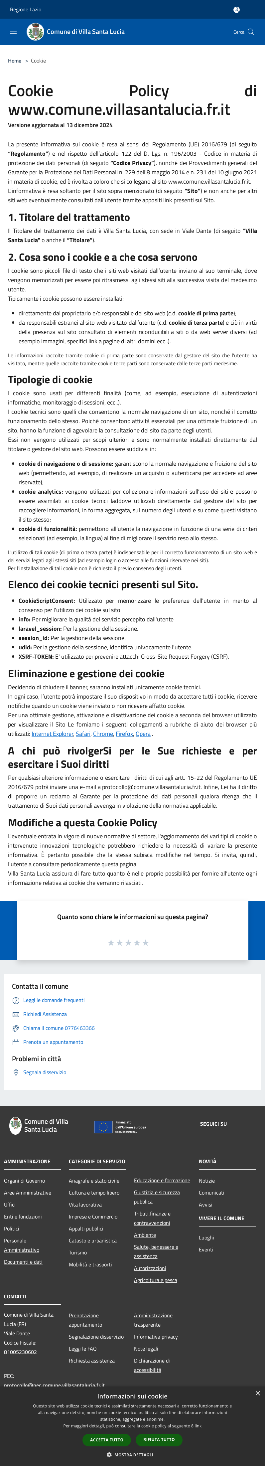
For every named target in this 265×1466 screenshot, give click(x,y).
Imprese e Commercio (93, 1217)
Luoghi (206, 1237)
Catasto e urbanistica (93, 1240)
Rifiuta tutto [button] (159, 1439)
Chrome (103, 733)
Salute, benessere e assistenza (156, 1251)
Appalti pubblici (86, 1228)
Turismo (78, 1252)
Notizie (207, 1181)
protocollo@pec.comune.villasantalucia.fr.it (54, 1385)
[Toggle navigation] (13, 31)
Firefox (124, 733)
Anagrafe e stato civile (94, 1181)
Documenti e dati (23, 1262)
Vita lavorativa (85, 1205)
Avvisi (205, 1205)
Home (14, 61)
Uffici (10, 1205)
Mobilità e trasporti (90, 1264)
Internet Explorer (52, 733)
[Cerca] (251, 32)
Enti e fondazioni (23, 1217)
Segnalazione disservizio (96, 1337)
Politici (11, 1228)
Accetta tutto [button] (106, 1440)
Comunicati (211, 1193)
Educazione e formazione (162, 1180)
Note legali (146, 1349)
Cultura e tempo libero (94, 1193)
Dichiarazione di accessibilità (152, 1365)
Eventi (206, 1249)
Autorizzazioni (150, 1268)
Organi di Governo (24, 1181)
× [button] (257, 1393)
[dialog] (132, 1426)
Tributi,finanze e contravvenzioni (152, 1218)
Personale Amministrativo (21, 1245)
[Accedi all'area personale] (236, 10)
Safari (83, 733)
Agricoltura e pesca (155, 1280)
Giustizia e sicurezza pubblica (157, 1197)
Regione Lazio (25, 9)
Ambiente (145, 1235)
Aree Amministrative (27, 1193)
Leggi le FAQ (83, 1349)
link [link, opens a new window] (198, 1426)
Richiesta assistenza (92, 1361)
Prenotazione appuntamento (85, 1320)
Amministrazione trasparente (153, 1320)
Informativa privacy (156, 1337)
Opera (143, 733)
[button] (133, 1454)
